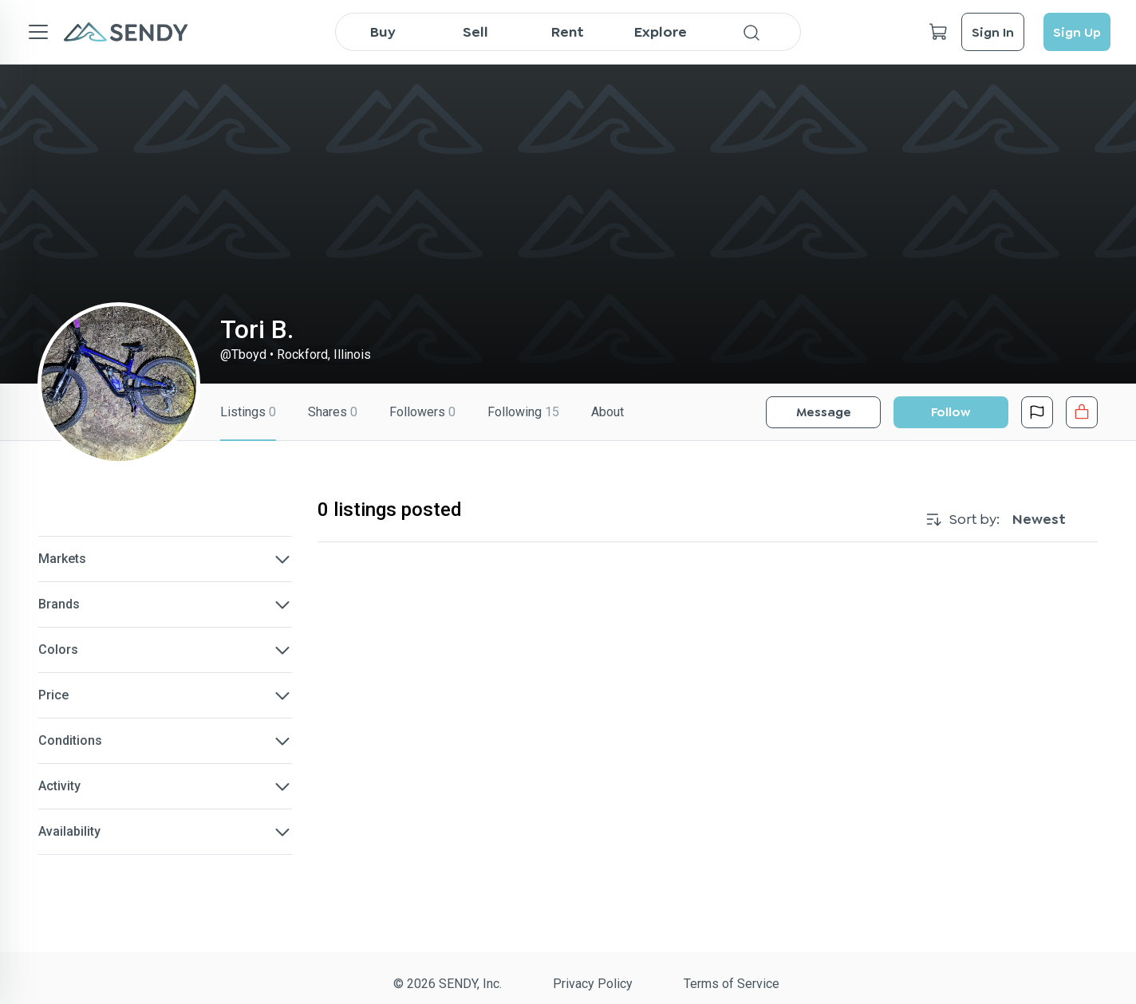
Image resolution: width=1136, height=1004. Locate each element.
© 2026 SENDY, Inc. (447, 983)
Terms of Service (731, 983)
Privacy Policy (593, 983)
